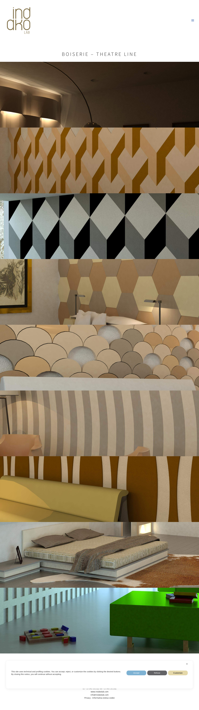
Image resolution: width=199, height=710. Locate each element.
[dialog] (99, 674)
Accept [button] (136, 673)
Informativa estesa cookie (103, 698)
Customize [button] (178, 673)
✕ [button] (187, 664)
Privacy (87, 698)
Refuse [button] (157, 673)
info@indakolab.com (100, 695)
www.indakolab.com (99, 691)
